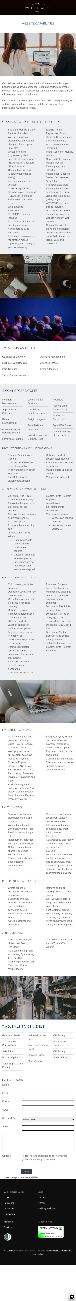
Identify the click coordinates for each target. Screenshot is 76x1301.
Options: (6, 1155)
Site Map (41, 1251)
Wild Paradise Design (25, 1251)
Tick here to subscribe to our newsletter (44, 1155)
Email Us (9, 1203)
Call (7, 1197)
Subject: (6, 1126)
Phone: (6, 1101)
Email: (5, 1093)
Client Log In (9, 1227)
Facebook (10, 1208)
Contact (42, 1197)
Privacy (41, 1203)
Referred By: (9, 1118)
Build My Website (46, 1208)
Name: (5, 1084)
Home (6, 1177)
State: (5, 1109)
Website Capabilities (28, 1177)
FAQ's (14, 1177)
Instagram (10, 1214)
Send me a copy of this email (39, 1159)
